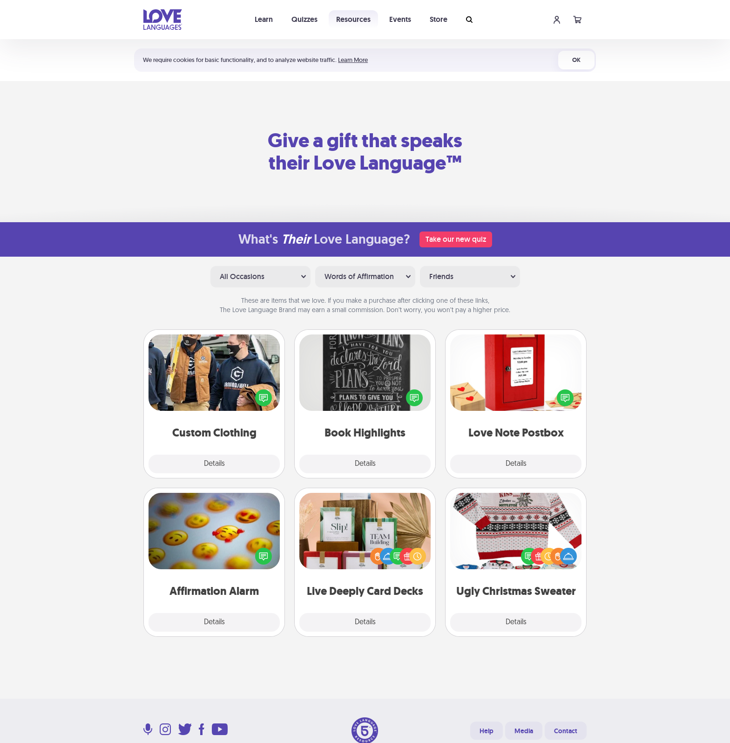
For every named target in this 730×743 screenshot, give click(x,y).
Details (214, 464)
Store (438, 19)
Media (523, 731)
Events (400, 19)
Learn (264, 19)
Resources (353, 19)
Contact (565, 731)
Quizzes (304, 19)
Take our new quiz (456, 239)
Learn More (353, 60)
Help (486, 731)
